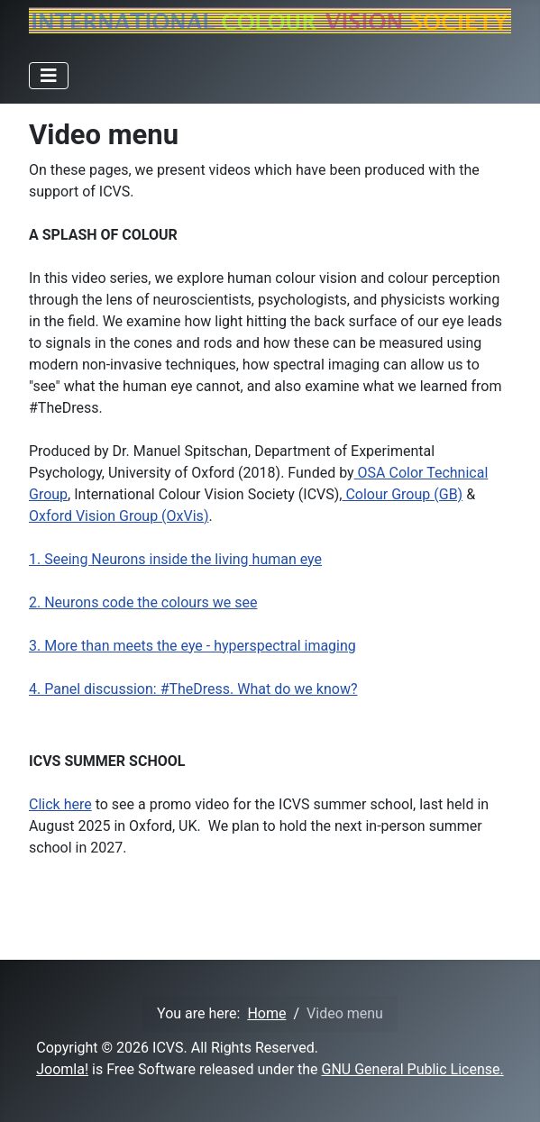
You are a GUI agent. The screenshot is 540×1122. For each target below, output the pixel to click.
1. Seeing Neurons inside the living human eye (175, 559)
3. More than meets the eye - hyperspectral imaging (192, 645)
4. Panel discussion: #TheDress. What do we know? (193, 689)
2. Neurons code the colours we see (143, 602)
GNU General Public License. (413, 1069)
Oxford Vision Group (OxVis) (118, 516)
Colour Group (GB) (402, 494)
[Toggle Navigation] (49, 75)
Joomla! (62, 1069)
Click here (60, 804)
